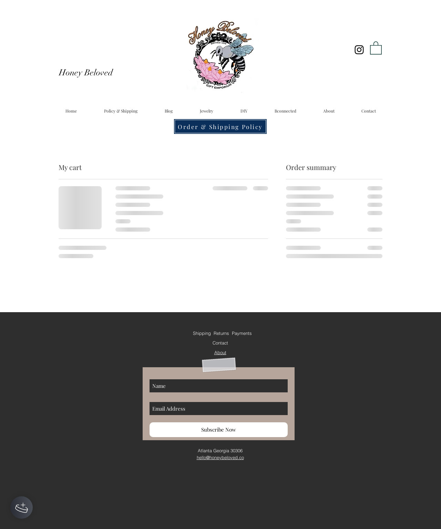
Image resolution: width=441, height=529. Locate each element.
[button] (376, 47)
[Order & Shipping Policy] (220, 126)
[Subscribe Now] (219, 429)
